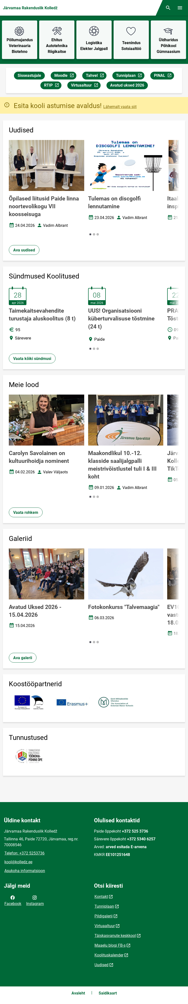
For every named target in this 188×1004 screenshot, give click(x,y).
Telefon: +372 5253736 (24, 853)
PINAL (164, 76)
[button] (90, 234)
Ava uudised (24, 250)
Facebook (12, 900)
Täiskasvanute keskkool (115, 935)
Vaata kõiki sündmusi (32, 358)
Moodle (65, 76)
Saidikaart (108, 993)
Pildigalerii (103, 916)
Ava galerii (22, 658)
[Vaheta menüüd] (180, 8)
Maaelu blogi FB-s (110, 945)
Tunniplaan (130, 76)
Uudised (101, 965)
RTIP (52, 86)
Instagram (35, 900)
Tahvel (96, 76)
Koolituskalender (108, 955)
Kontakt (101, 896)
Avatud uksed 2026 (127, 85)
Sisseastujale (29, 75)
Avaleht (78, 993)
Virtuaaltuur (86, 86)
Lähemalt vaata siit (120, 106)
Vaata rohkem (25, 512)
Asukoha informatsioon (24, 870)
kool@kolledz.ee (18, 862)
